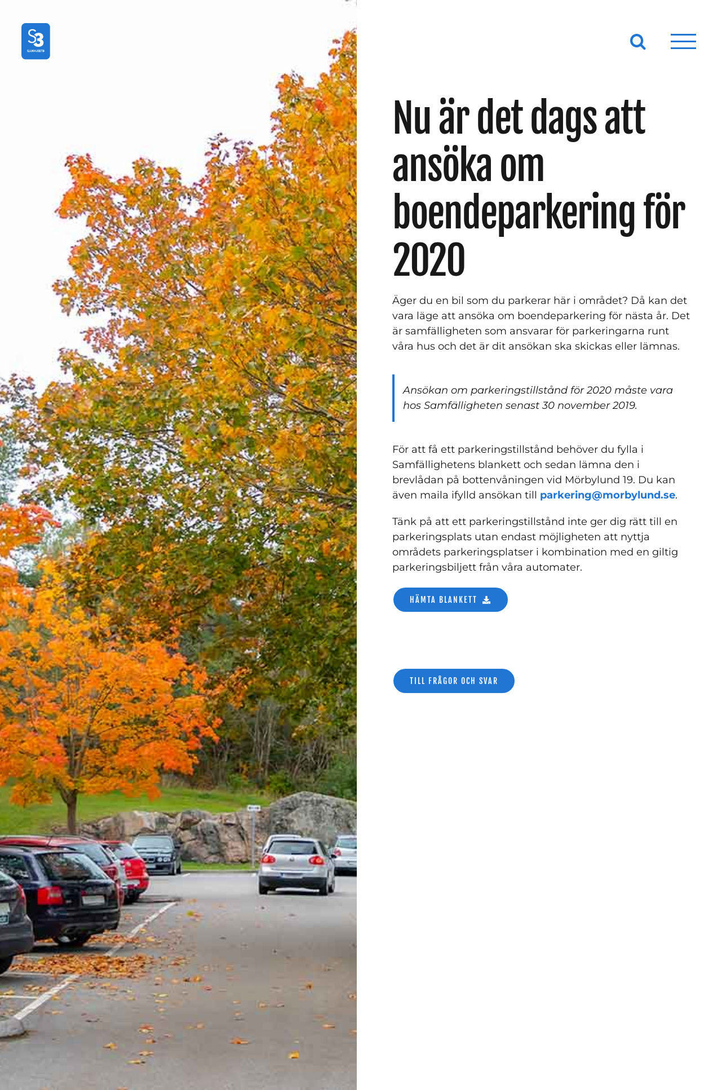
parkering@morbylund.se (607, 495)
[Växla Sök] (638, 41)
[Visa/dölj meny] (683, 41)
